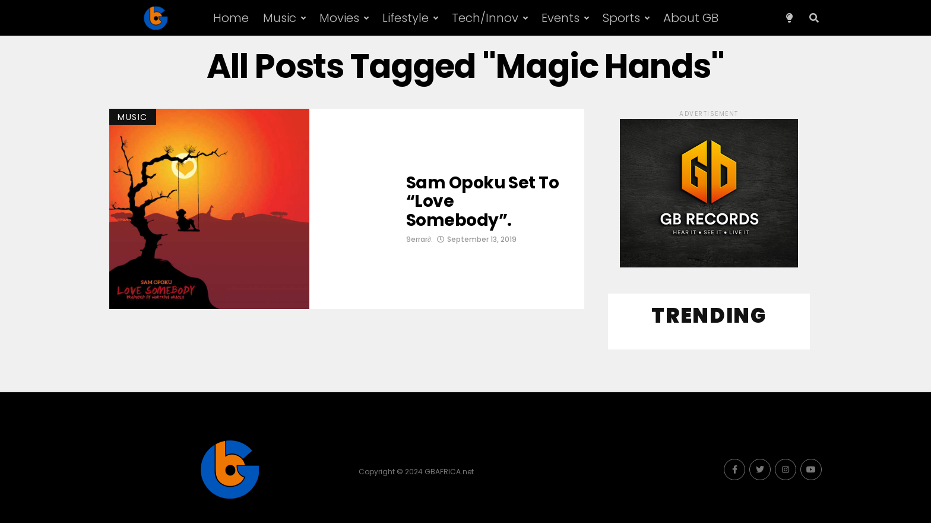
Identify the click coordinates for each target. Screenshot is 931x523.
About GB (690, 18)
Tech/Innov (485, 18)
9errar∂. (419, 239)
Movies (339, 18)
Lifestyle (405, 18)
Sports (621, 18)
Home (231, 18)
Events (561, 18)
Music (279, 18)
